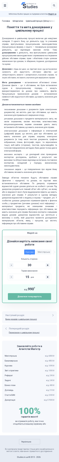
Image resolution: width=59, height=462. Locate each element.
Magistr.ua (52, 14)
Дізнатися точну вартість (30, 296)
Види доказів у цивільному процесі (21, 319)
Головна (6, 21)
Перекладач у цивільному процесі (24, 332)
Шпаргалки (18, 21)
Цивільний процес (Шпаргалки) (40, 21)
